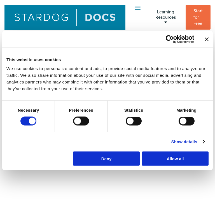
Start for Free (198, 17)
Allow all (175, 158)
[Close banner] (207, 39)
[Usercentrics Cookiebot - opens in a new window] (169, 39)
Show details (184, 141)
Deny (106, 158)
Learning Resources (165, 16)
